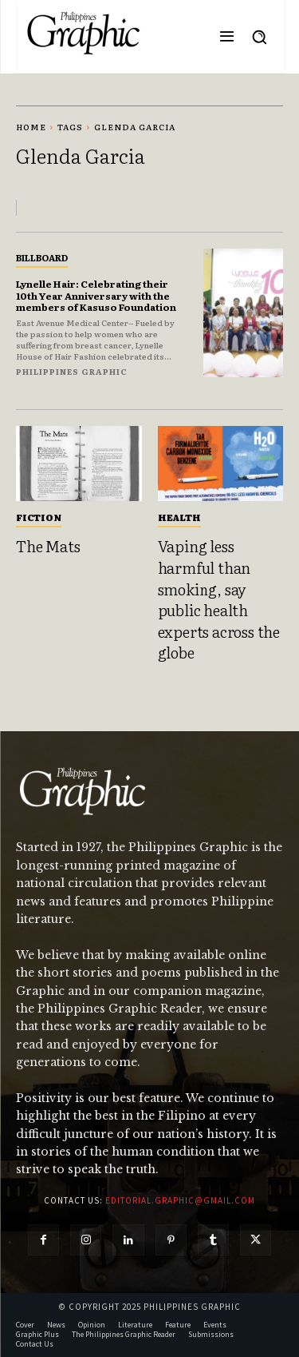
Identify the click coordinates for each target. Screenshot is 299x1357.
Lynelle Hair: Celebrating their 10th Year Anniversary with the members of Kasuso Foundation (96, 295)
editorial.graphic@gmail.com (180, 1200)
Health (179, 517)
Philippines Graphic (72, 371)
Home (31, 127)
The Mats (48, 546)
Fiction (38, 517)
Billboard (42, 257)
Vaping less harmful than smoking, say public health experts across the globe (219, 599)
